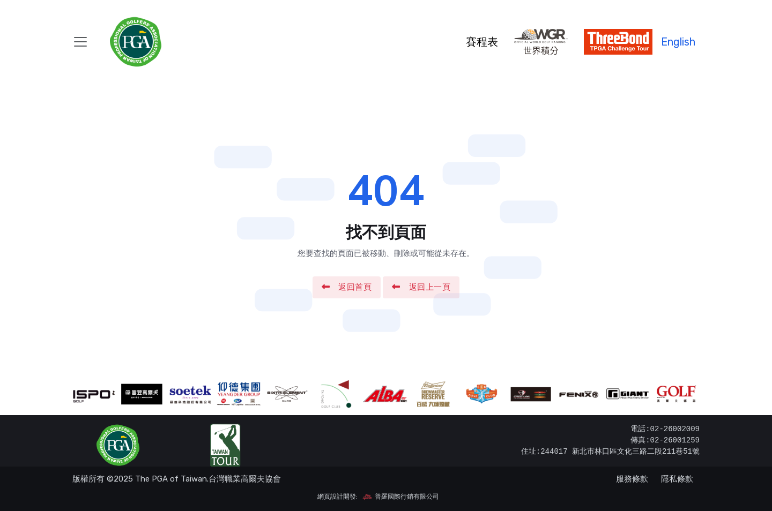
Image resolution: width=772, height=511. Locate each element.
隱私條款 (677, 479)
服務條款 (632, 479)
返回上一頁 (421, 287)
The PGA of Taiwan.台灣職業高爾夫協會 (208, 479)
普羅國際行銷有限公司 (400, 496)
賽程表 (482, 41)
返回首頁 (347, 287)
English (678, 41)
